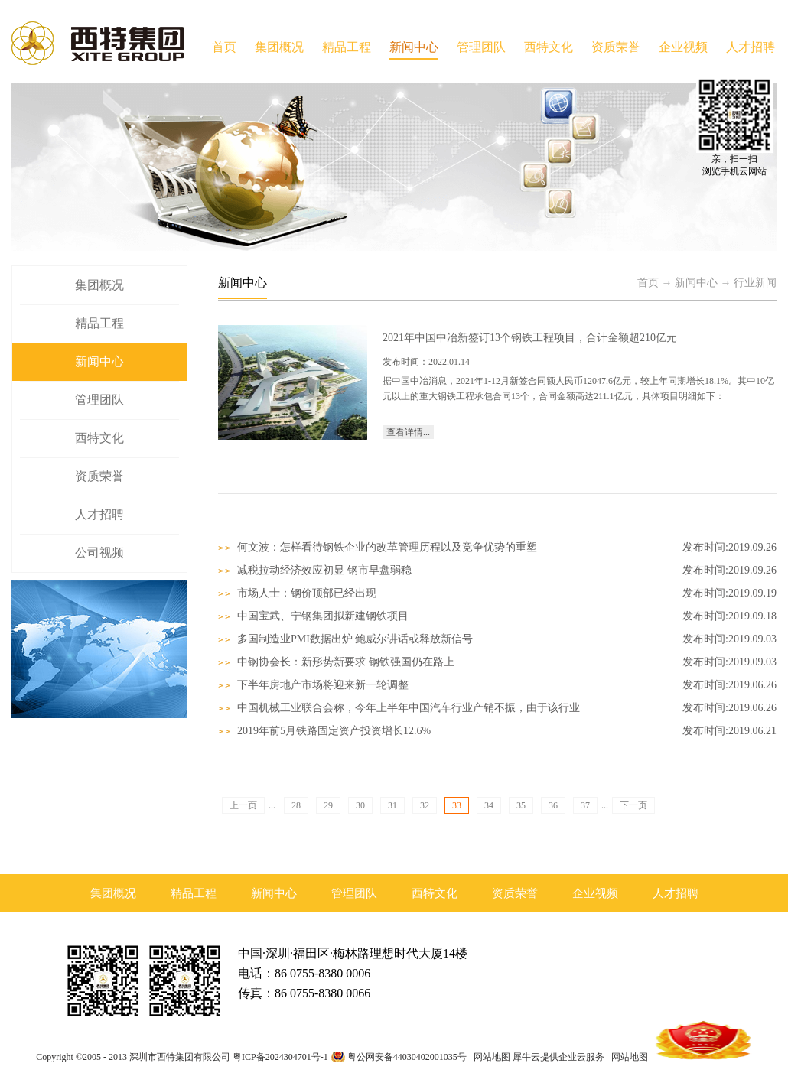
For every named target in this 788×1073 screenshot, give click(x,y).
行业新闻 (755, 282)
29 (328, 805)
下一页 (633, 805)
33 (456, 805)
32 (424, 805)
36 (553, 805)
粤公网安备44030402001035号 (407, 1057)
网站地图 (489, 1057)
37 (585, 805)
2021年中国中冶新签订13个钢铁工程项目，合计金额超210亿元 (530, 337)
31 (392, 805)
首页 (224, 47)
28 (296, 805)
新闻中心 (696, 282)
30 (360, 805)
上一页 (243, 805)
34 (488, 805)
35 (521, 805)
